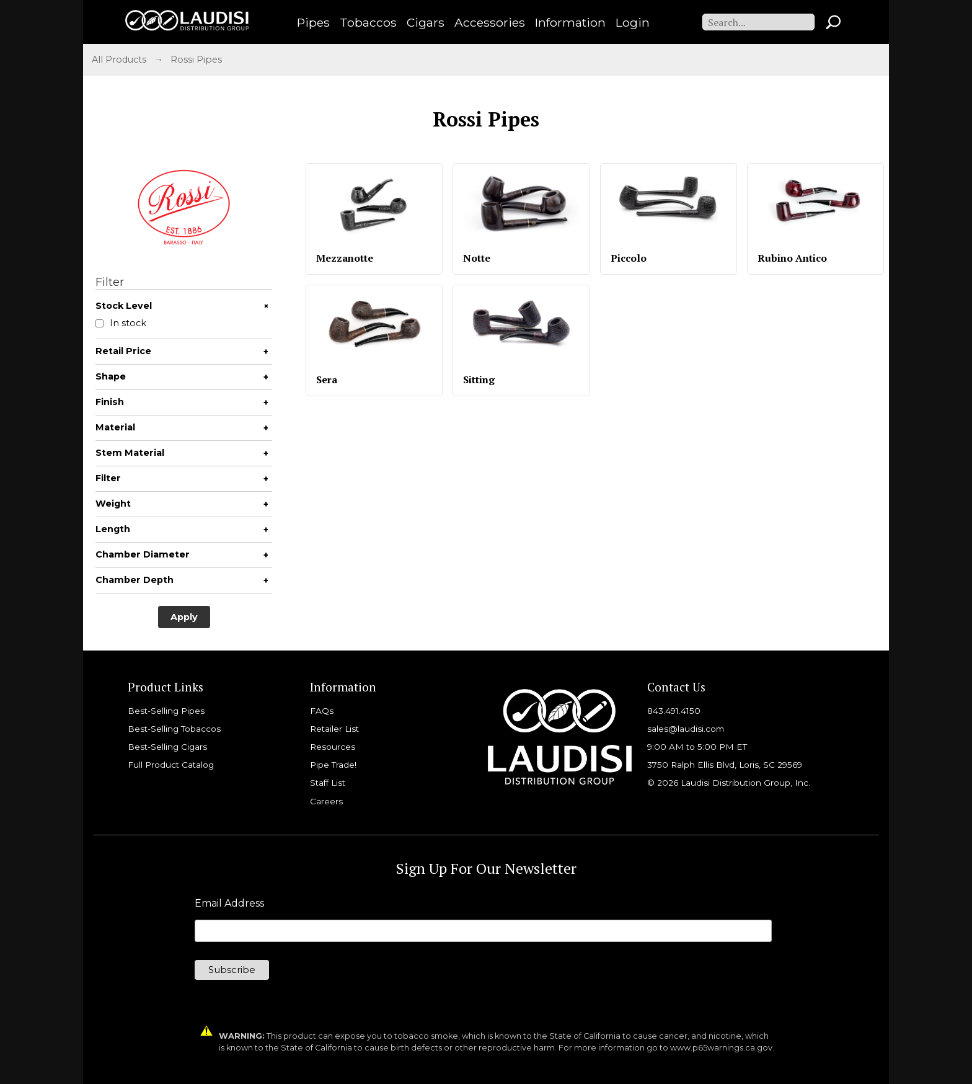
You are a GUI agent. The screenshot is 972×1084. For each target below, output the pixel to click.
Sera (326, 379)
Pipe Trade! (333, 765)
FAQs (322, 711)
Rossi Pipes (196, 59)
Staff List (327, 783)
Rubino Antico (792, 258)
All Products (119, 59)
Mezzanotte (344, 258)
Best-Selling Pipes (166, 711)
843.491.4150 (673, 711)
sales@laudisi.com (685, 729)
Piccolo (629, 258)
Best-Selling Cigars (167, 747)
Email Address (229, 903)
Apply (184, 617)
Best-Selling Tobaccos (174, 729)
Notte (476, 258)
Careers (326, 801)
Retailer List (334, 729)
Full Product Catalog (171, 765)
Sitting (479, 379)
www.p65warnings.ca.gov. (722, 1047)
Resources (332, 747)
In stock (120, 323)
